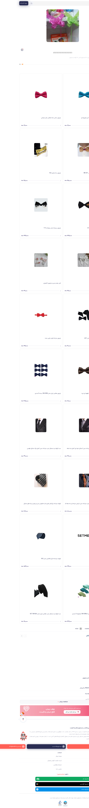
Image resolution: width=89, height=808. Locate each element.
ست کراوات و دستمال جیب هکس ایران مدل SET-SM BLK (27, 614)
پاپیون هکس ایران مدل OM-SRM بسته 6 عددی (30, 393)
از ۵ (2, 64)
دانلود (44, 774)
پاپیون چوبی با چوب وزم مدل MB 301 (76, 173)
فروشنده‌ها (83, 628)
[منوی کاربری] (5, 3)
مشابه (60, 628)
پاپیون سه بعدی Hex (37, 173)
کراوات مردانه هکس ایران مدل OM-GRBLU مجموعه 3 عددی (70, 614)
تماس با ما (40, 769)
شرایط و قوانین (39, 765)
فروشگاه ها (85, 760)
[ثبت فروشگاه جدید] (45, 746)
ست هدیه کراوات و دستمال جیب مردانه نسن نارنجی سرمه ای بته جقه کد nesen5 (66, 504)
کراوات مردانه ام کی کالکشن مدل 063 (33, 559)
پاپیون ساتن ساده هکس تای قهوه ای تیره (74, 393)
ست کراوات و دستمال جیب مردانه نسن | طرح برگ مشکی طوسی (26, 448)
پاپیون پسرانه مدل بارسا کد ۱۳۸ (77, 228)
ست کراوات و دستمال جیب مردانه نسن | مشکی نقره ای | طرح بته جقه (67, 448)
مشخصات (71, 628)
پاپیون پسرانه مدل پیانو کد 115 (34, 228)
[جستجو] (13, 3)
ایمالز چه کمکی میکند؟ (82, 756)
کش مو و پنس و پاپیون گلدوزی (34, 283)
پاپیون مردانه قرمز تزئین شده (35, 338)
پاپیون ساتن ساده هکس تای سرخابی (33, 118)
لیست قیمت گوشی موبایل (36, 760)
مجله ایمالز (40, 756)
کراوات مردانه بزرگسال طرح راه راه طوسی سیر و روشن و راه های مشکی (24, 503)
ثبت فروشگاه (84, 765)
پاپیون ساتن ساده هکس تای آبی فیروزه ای (74, 118)
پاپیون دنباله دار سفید (80, 283)
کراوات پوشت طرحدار (80, 559)
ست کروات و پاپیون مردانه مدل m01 (76, 338)
